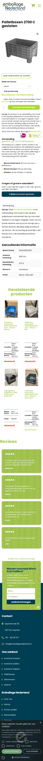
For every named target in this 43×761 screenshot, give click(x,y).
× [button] (40, 723)
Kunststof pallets (10, 663)
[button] (38, 34)
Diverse (6, 684)
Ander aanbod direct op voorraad (16, 76)
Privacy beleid (9, 709)
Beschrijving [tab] (8, 206)
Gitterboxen (8, 679)
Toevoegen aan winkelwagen (23, 107)
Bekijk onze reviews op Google (21, 559)
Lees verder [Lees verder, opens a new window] (15, 737)
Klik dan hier (36, 131)
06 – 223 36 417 (12, 637)
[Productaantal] (5, 107)
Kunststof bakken (11, 669)
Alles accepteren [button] (12, 751)
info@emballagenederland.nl (18, 644)
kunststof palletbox (23, 209)
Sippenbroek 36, (11, 623)
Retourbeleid (9, 715)
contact (5, 101)
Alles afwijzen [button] (32, 751)
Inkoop (6, 704)
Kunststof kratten (11, 658)
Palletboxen (8, 674)
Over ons (7, 699)
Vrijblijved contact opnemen (21, 194)
